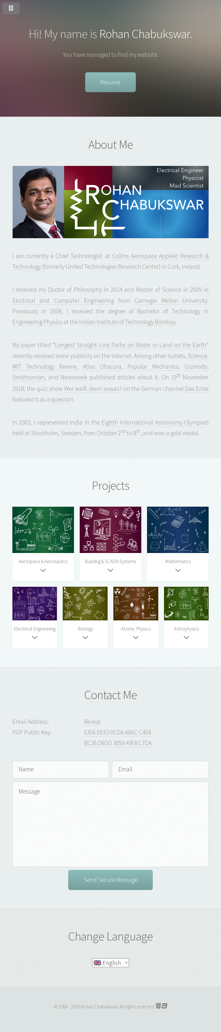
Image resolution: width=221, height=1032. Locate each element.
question (62, 399)
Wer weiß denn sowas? (93, 389)
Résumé (110, 82)
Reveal (92, 722)
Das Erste (197, 389)
